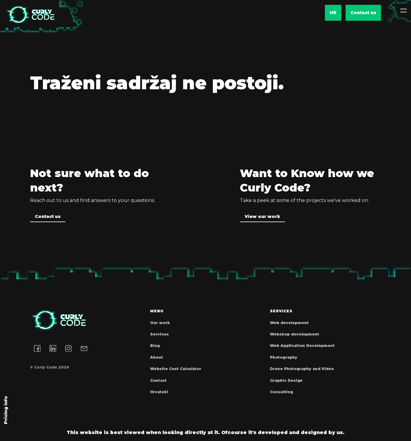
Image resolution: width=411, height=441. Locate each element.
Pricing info (5, 410)
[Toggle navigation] (403, 10)
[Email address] (84, 348)
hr (333, 12)
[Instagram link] (68, 348)
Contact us (363, 12)
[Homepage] (30, 15)
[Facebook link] (37, 348)
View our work (262, 216)
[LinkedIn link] (53, 348)
